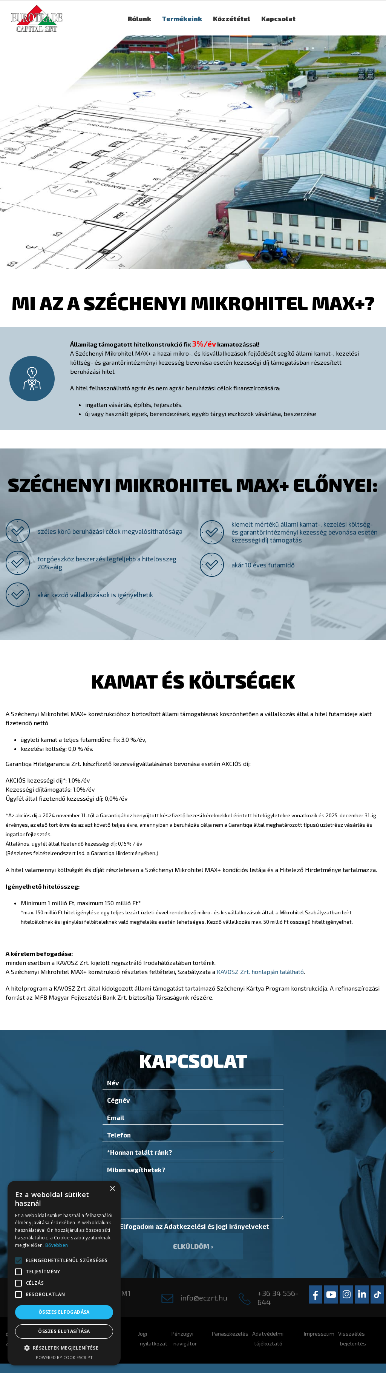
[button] (18, 1260)
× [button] (112, 1189)
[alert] (64, 1273)
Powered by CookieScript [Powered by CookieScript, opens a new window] (64, 1357)
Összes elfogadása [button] (64, 1312)
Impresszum (319, 1333)
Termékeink (182, 18)
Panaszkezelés (230, 1333)
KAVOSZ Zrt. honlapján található (260, 971)
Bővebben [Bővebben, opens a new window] (56, 1245)
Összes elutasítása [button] (64, 1331)
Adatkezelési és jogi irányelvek (213, 1226)
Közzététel (231, 18)
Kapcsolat (278, 18)
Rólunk (139, 18)
